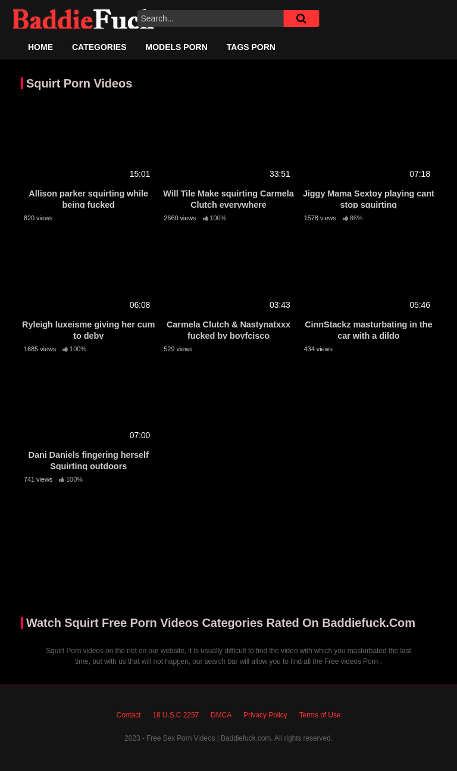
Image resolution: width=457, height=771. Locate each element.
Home (40, 47)
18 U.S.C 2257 (175, 715)
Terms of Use (320, 715)
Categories (99, 47)
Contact (129, 715)
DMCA (221, 715)
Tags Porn (251, 47)
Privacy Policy (265, 715)
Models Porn (177, 47)
